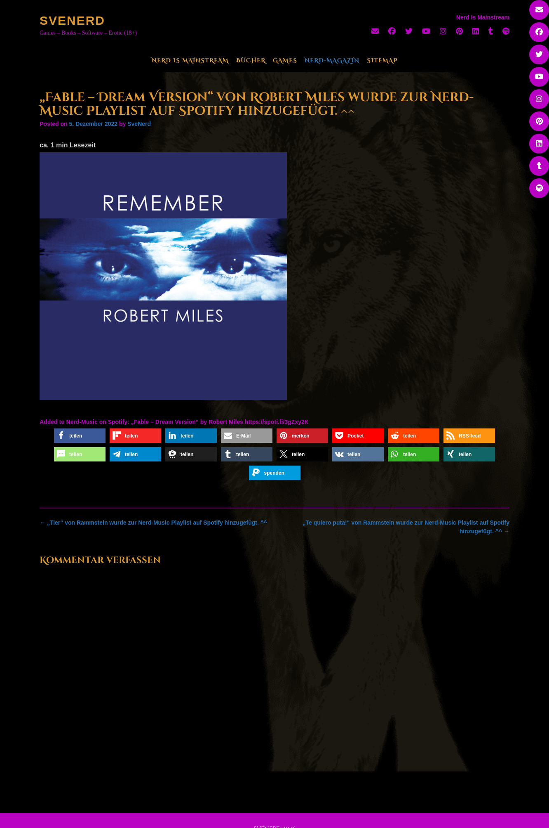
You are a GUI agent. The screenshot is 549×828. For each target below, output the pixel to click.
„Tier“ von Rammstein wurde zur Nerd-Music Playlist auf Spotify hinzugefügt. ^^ (153, 522)
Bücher (250, 60)
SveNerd (72, 20)
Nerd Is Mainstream (190, 60)
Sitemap (382, 60)
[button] (80, 435)
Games (285, 60)
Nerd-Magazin (332, 60)
